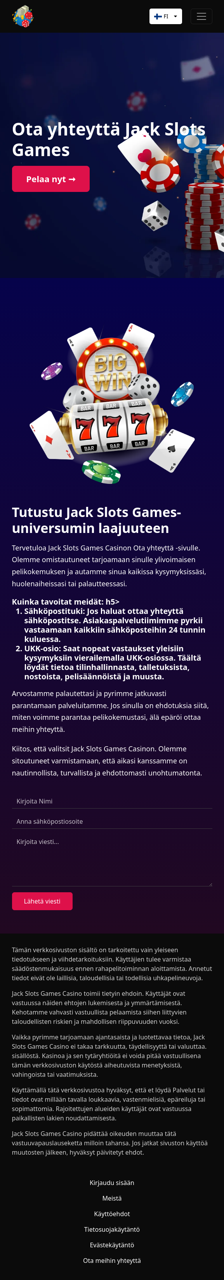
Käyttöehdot (112, 1214)
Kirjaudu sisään (112, 1182)
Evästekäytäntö (112, 1245)
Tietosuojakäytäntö (112, 1229)
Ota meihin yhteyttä (112, 1260)
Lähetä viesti (42, 901)
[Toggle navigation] (201, 16)
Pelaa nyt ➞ (50, 179)
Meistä (112, 1198)
